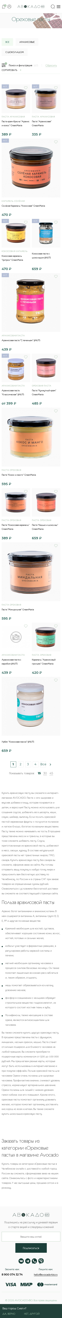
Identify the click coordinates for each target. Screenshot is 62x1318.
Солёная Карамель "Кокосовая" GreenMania (23, 205)
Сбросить (51, 65)
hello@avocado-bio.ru (46, 1274)
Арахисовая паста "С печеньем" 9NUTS (21, 340)
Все (43, 764)
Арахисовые (27, 42)
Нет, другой (32, 1313)
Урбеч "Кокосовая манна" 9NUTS (18, 741)
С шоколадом (14, 52)
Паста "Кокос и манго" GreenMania (19, 474)
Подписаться (31, 1248)
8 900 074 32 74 (12, 1274)
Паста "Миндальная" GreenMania (18, 609)
